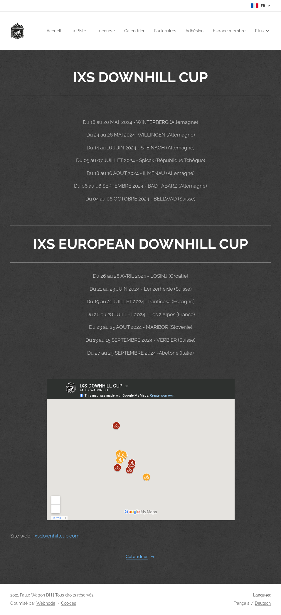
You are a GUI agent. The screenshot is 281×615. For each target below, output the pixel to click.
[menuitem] (89, 30)
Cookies (68, 603)
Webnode (45, 603)
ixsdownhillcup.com (56, 536)
